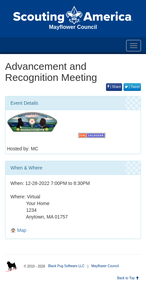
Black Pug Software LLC (66, 266)
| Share (114, 87)
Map (18, 230)
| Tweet (132, 87)
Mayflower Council (105, 266)
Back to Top (128, 278)
